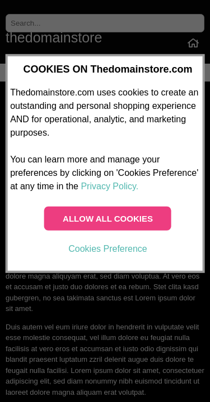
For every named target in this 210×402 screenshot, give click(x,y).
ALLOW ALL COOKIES (108, 218)
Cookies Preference (107, 248)
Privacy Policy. (109, 186)
